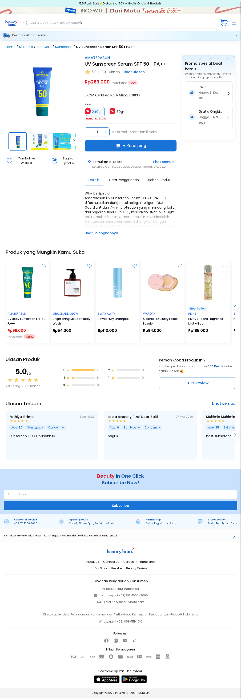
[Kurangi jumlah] (89, 132)
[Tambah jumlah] (105, 132)
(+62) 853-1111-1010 (128, 621)
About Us (92, 562)
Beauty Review (136, 568)
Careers (129, 562)
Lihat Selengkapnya (101, 233)
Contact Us (111, 562)
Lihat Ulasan (134, 72)
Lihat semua (163, 161)
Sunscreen (63, 46)
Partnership (147, 562)
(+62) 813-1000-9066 (132, 595)
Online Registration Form (161, 523)
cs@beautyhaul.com (129, 602)
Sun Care (44, 46)
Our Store (100, 568)
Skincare (26, 46)
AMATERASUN (97, 57)
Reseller (116, 568)
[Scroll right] (74, 141)
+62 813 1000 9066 (25, 523)
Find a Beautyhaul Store (222, 523)
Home (11, 46)
